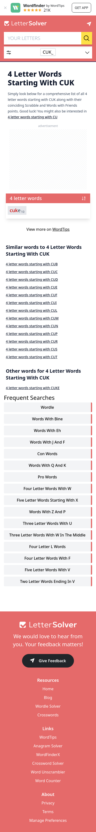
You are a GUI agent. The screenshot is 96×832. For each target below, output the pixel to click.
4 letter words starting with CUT (31, 357)
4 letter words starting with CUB (32, 264)
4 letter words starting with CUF (31, 295)
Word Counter (48, 780)
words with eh (47, 430)
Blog (48, 697)
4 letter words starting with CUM (32, 318)
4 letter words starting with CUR (32, 341)
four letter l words (47, 546)
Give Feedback (48, 661)
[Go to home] (48, 624)
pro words (47, 477)
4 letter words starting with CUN (32, 326)
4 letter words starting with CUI (31, 302)
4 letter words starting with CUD (32, 279)
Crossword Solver (48, 763)
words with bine (47, 419)
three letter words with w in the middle (47, 535)
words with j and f (47, 442)
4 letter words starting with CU (32, 117)
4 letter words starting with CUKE (32, 388)
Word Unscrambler (48, 772)
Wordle (47, 407)
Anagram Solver (48, 746)
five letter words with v (47, 569)
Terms (48, 811)
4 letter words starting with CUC (32, 271)
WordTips (61, 229)
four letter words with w (47, 488)
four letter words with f (47, 558)
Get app (81, 7)
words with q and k (47, 465)
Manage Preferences (48, 820)
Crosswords (47, 715)
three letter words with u (47, 523)
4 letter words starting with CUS (31, 349)
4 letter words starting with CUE (31, 287)
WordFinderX (48, 754)
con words (47, 453)
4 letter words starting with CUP (31, 333)
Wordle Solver (48, 706)
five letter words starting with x (47, 500)
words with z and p (47, 511)
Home (48, 688)
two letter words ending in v (47, 581)
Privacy (47, 803)
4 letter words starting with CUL (31, 310)
